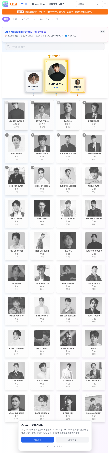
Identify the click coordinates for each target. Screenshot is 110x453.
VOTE (24, 4)
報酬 (15, 19)
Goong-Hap (38, 4)
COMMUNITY (57, 4)
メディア (25, 19)
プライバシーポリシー (55, 450)
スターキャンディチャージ (46, 19)
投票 (6, 19)
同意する (38, 443)
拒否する (72, 443)
